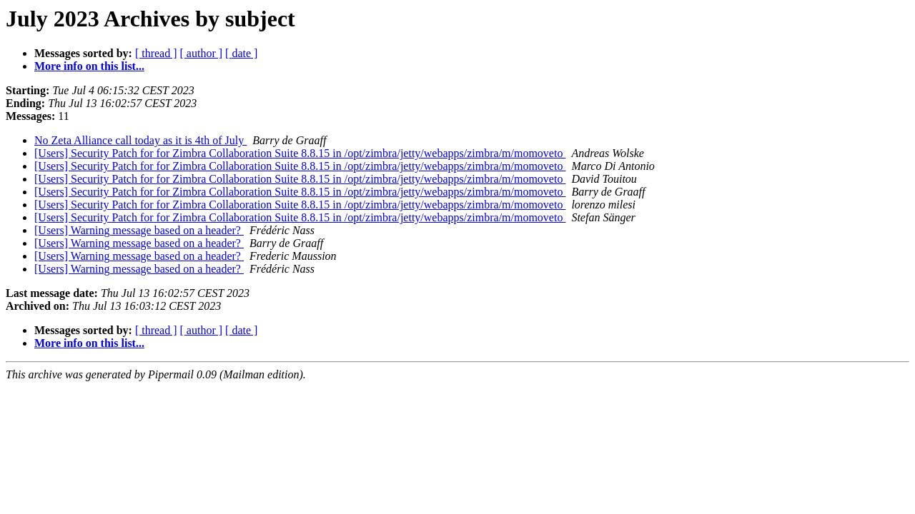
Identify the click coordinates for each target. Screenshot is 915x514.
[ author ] (201, 53)
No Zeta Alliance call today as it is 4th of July (140, 140)
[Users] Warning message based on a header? (139, 230)
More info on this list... (89, 66)
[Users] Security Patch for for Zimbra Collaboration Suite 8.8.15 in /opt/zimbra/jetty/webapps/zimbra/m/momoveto (299, 153)
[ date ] (241, 53)
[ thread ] (156, 53)
